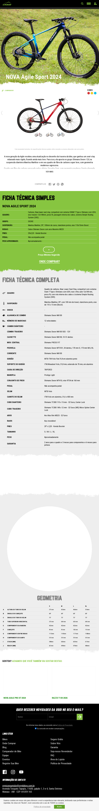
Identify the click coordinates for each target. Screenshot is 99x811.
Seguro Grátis (57, 739)
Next (98, 113)
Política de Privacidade (61, 763)
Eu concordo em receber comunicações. (51, 729)
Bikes (4, 739)
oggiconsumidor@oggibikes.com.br (18, 785)
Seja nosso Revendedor (61, 751)
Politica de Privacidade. (65, 725)
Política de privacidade (42, 807)
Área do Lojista (57, 759)
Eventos (6, 759)
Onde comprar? (49, 261)
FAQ (52, 755)
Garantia (54, 747)
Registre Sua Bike (10, 763)
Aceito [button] (59, 807)
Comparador (9, 90)
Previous (1, 113)
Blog (4, 747)
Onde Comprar (9, 743)
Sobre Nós (55, 743)
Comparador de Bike (11, 751)
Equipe (5, 755)
